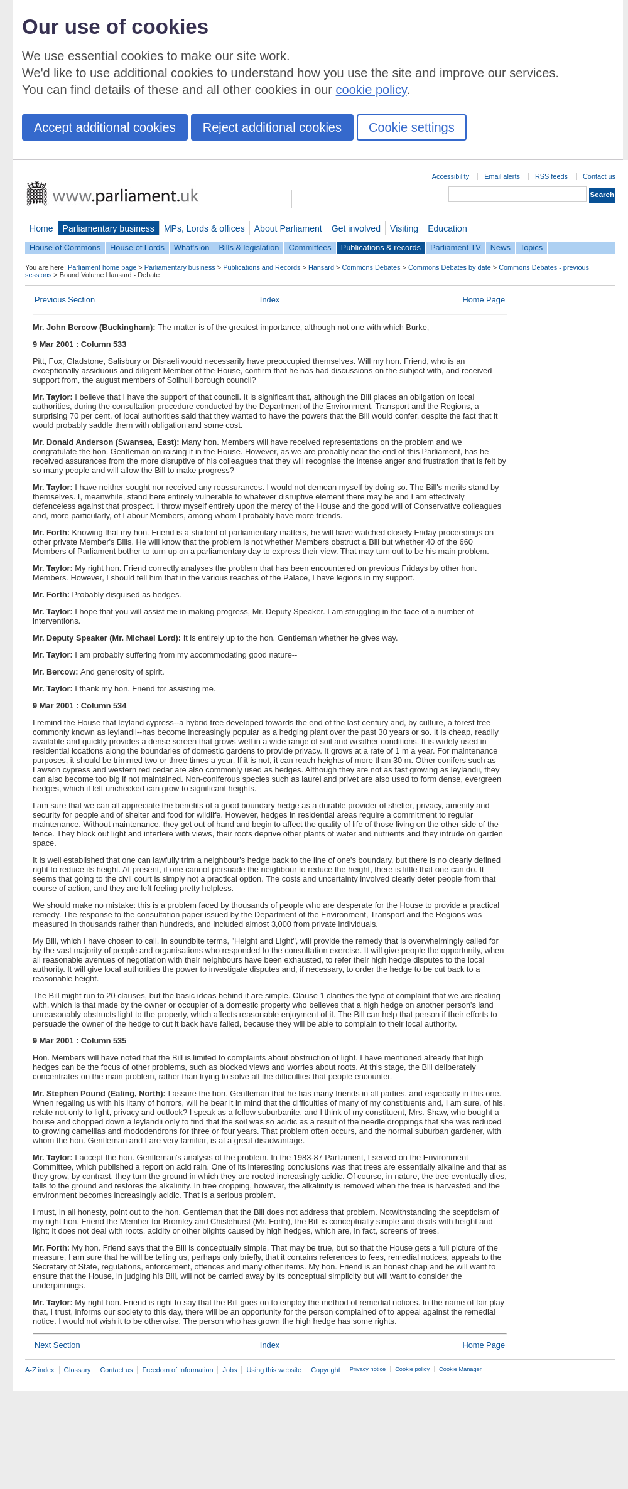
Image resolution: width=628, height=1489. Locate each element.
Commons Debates (371, 267)
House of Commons (65, 247)
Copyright (325, 1370)
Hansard (321, 267)
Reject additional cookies (272, 127)
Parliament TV (455, 247)
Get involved (356, 228)
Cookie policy (412, 1369)
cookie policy (371, 90)
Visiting (404, 228)
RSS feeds (551, 176)
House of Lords (137, 247)
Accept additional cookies (105, 127)
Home (41, 228)
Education (447, 228)
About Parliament (288, 228)
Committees (309, 247)
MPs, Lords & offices (204, 228)
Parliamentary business (108, 228)
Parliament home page (102, 267)
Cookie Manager (460, 1369)
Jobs (229, 1370)
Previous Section (65, 299)
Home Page (483, 299)
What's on (192, 247)
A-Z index (40, 1370)
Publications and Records (261, 267)
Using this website (273, 1370)
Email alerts (502, 176)
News (500, 247)
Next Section (57, 1345)
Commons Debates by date (449, 267)
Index (269, 299)
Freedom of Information (177, 1370)
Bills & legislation (249, 247)
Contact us (599, 176)
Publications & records (381, 247)
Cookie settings (412, 127)
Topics (531, 247)
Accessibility (450, 176)
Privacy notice (368, 1369)
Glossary (77, 1370)
